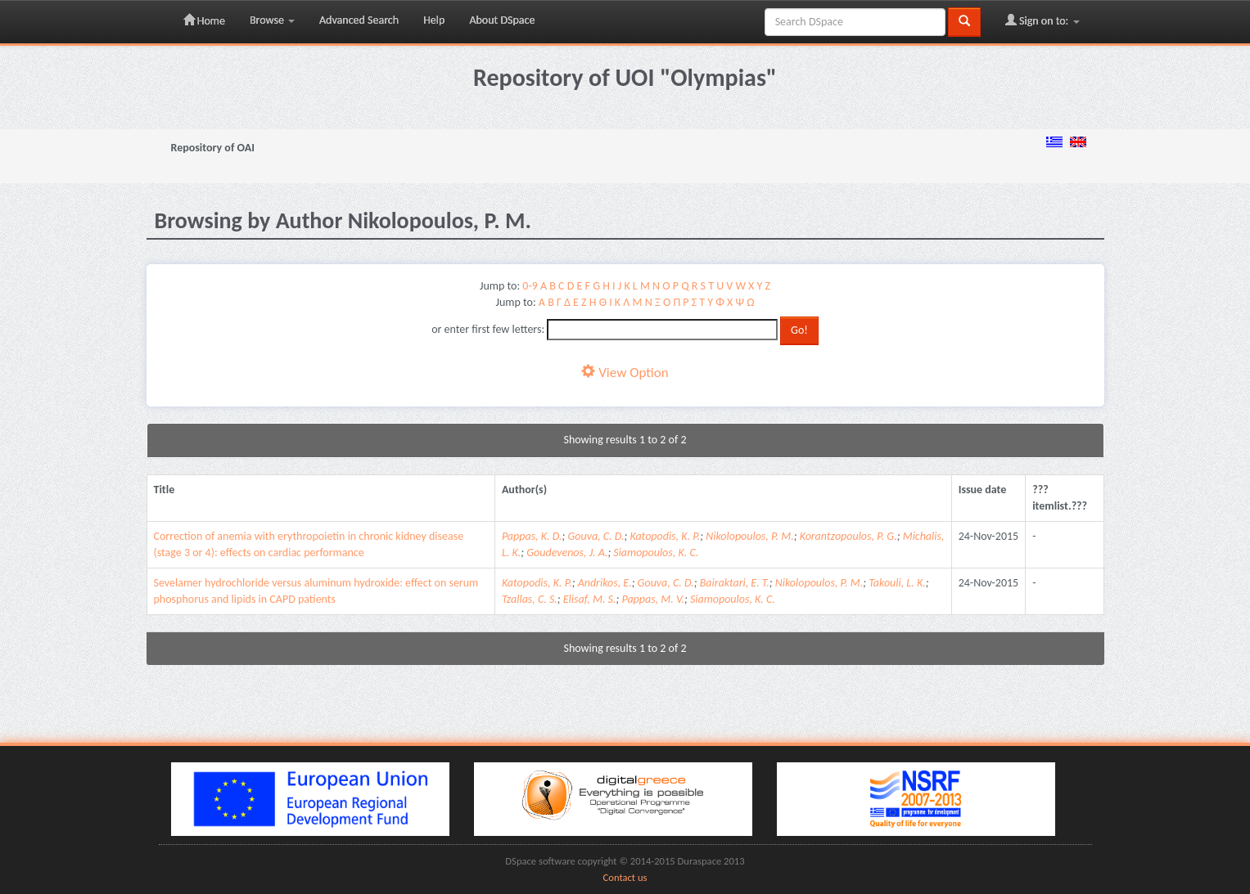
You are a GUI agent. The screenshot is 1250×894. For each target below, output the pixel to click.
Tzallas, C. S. (529, 599)
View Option (624, 372)
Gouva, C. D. (595, 536)
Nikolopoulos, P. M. (750, 536)
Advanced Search (359, 20)
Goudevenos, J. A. (566, 552)
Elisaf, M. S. (589, 599)
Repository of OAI (213, 148)
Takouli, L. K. (897, 583)
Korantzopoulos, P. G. (848, 536)
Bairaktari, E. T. (734, 583)
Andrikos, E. (605, 583)
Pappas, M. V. (652, 599)
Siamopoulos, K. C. (655, 552)
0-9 (529, 286)
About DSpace (502, 20)
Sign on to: (1042, 20)
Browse (272, 20)
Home (204, 20)
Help (433, 20)
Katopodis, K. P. (665, 536)
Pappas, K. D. (532, 536)
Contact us (625, 877)
